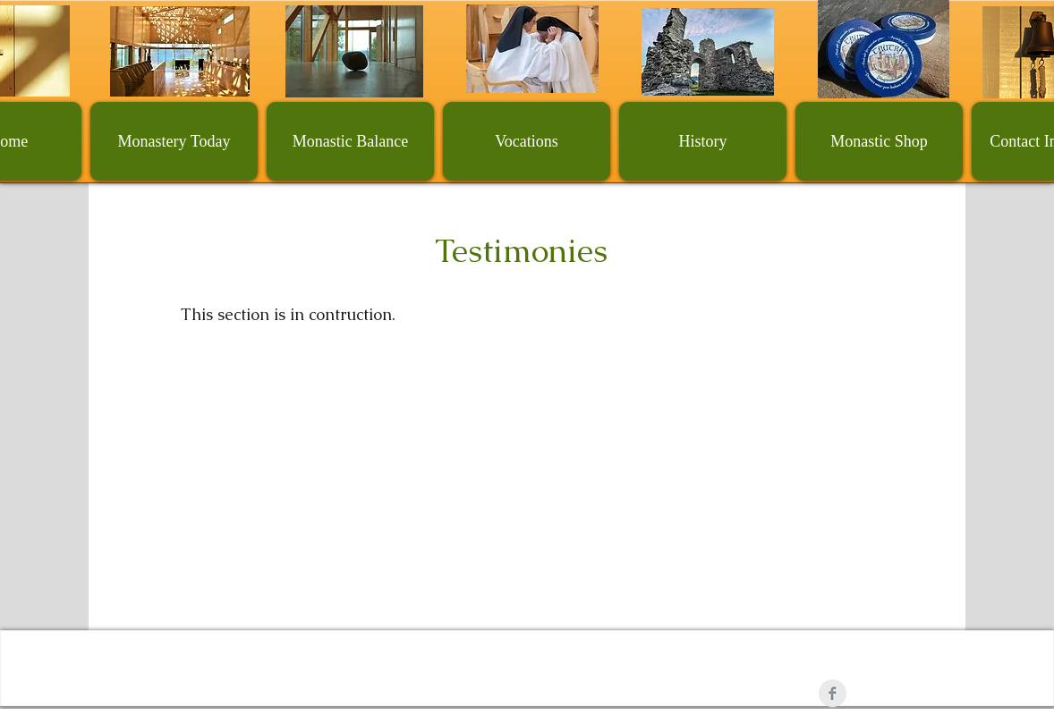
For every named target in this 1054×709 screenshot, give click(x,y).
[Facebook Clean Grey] (832, 693)
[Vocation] (532, 48)
